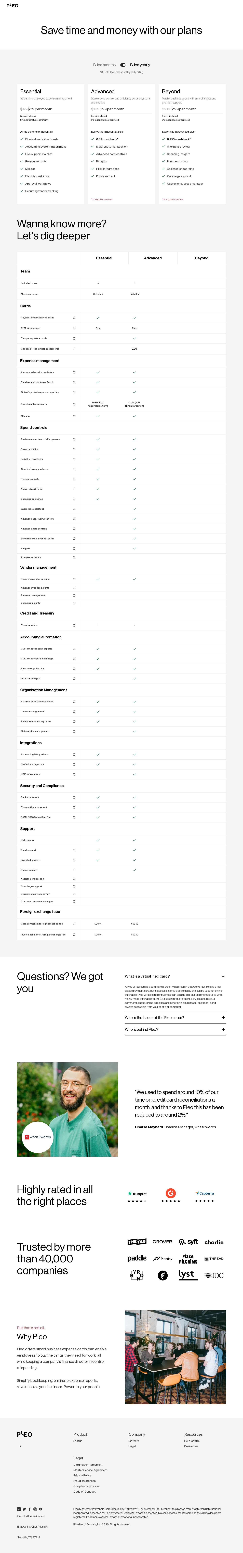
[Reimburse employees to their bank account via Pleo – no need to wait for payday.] (74, 404)
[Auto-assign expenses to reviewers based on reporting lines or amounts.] (74, 488)
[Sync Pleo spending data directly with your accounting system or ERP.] (74, 754)
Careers (134, 1441)
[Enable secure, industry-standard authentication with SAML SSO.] (74, 817)
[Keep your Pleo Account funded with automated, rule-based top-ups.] (74, 625)
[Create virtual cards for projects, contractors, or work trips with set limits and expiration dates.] (74, 338)
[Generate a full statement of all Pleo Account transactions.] (74, 797)
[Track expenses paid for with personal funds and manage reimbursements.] (74, 392)
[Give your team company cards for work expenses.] (74, 317)
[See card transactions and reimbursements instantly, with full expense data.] (74, 439)
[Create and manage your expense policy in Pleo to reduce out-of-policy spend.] (74, 498)
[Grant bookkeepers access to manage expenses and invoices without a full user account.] (74, 701)
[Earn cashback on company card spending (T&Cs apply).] (74, 348)
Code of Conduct (84, 1491)
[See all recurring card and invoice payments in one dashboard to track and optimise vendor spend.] (74, 579)
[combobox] (20, 1446)
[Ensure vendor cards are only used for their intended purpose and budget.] (74, 538)
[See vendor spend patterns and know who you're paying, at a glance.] (74, 587)
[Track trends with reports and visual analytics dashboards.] (74, 449)
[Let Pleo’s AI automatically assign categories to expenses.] (74, 668)
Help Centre (192, 1441)
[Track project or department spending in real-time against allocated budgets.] (74, 548)
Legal (132, 1446)
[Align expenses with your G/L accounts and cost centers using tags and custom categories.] (74, 658)
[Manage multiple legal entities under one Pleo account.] (74, 731)
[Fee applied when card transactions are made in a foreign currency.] (74, 923)
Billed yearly (140, 65)
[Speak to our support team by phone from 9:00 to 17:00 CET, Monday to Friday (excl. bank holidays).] (74, 870)
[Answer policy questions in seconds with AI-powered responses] (74, 508)
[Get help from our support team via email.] (74, 850)
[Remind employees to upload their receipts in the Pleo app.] (74, 372)
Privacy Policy (82, 1475)
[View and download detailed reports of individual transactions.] (74, 807)
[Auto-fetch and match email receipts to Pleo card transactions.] (74, 382)
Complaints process (86, 1486)
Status (77, 1441)
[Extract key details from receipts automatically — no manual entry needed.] (74, 678)
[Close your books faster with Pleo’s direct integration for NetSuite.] (74, 764)
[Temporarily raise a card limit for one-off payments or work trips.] (74, 479)
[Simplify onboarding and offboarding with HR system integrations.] (74, 774)
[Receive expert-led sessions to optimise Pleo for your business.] (74, 893)
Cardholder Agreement (88, 1464)
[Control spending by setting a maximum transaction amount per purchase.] (74, 469)
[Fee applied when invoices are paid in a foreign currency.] (74, 934)
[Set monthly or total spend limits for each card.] (74, 459)
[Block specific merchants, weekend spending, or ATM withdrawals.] (74, 528)
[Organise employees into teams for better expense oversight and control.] (74, 711)
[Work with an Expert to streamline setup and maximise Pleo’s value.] (74, 901)
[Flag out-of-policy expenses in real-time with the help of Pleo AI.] (74, 557)
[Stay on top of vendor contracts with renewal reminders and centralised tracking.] (74, 595)
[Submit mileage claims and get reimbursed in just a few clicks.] (74, 416)
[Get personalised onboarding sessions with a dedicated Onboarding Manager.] (74, 878)
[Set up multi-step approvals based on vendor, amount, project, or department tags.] (74, 518)
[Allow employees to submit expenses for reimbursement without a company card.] (74, 721)
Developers (191, 1446)
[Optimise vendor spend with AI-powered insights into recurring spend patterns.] (74, 603)
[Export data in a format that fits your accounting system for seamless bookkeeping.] (74, 648)
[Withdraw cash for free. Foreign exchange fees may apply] (74, 328)
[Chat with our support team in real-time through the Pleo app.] (74, 860)
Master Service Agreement (90, 1470)
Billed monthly (104, 65)
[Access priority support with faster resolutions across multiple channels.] (74, 886)
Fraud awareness (84, 1480)
